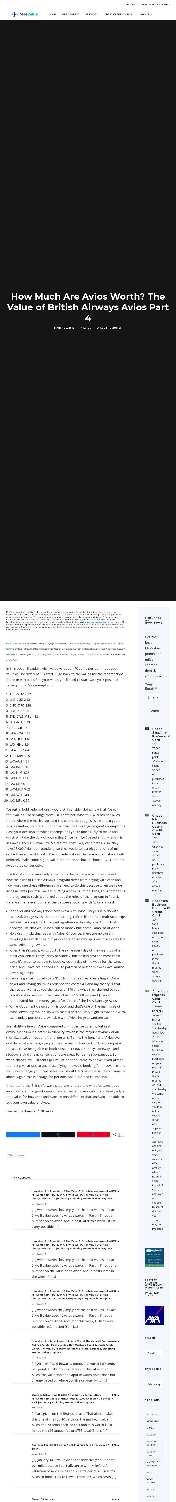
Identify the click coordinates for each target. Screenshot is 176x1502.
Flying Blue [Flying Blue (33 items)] (153, 1067)
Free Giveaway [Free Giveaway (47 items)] (152, 1090)
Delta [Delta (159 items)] (150, 1047)
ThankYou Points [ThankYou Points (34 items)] (152, 1178)
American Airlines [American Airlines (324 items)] (151, 919)
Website (92, 1352)
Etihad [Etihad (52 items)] (150, 1060)
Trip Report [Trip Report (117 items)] (153, 1203)
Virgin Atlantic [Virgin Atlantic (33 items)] (151, 1236)
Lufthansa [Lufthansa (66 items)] (152, 1118)
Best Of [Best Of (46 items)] (150, 972)
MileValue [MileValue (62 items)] (152, 1142)
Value (21, 631)
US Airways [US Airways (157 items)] (152, 1217)
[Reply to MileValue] (115, 1096)
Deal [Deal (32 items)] (149, 1040)
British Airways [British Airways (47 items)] (151, 981)
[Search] (170, 15)
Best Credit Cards (120, 14)
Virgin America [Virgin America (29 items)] (151, 1226)
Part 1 (11, 119)
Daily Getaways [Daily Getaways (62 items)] (152, 1032)
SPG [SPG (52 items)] (148, 1162)
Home (52, 14)
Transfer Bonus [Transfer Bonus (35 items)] (151, 1188)
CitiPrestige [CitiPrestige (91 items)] (153, 1023)
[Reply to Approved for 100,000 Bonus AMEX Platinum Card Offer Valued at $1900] (115, 921)
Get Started (71, 14)
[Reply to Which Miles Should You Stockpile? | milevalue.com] (115, 1229)
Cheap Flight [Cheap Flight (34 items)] (153, 1009)
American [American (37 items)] (151, 911)
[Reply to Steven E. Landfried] (115, 975)
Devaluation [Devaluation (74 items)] (153, 1054)
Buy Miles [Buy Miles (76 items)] (152, 989)
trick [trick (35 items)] (149, 1197)
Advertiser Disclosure (155, 4)
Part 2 (11, 125)
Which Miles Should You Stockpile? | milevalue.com (62, 1229)
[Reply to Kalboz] (115, 1147)
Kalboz (36, 1147)
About (146, 14)
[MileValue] (22, 14)
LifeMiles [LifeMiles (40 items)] (151, 1111)
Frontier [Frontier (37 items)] (151, 1098)
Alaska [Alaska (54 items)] (150, 904)
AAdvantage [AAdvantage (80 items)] (153, 890)
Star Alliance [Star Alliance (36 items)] (154, 1169)
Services (93, 14)
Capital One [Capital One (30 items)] (153, 996)
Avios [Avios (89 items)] (149, 948)
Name (17, 1352)
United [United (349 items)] (150, 1210)
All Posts (88, 1398)
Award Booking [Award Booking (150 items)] (151, 957)
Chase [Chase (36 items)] (150, 1003)
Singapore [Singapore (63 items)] (152, 1149)
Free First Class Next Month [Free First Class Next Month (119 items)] (152, 1078)
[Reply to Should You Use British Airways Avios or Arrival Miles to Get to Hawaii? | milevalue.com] (115, 1260)
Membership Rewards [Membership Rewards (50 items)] (153, 1134)
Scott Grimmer (111, 66)
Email (54, 1352)
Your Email (151, 162)
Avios (87, 66)
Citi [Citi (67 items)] (148, 1016)
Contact (131, 4)
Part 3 (104, 125)
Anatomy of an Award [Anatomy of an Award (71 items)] (153, 940)
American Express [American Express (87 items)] (151, 930)
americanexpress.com (95, 98)
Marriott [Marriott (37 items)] (152, 1125)
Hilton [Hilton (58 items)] (150, 1105)
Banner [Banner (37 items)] (150, 965)
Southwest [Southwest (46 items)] (152, 1156)
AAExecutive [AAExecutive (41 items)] (153, 897)
